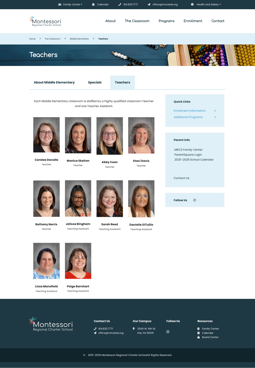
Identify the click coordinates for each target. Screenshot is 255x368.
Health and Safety (202, 4)
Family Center (68, 4)
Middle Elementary (79, 38)
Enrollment (193, 21)
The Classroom (137, 21)
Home (32, 38)
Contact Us (181, 178)
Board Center (208, 337)
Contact (217, 21)
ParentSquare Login (188, 155)
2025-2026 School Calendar (194, 160)
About (110, 21)
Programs (166, 21)
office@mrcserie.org (162, 4)
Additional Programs (188, 117)
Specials (95, 82)
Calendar (100, 4)
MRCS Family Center (188, 150)
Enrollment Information (190, 111)
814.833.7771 (127, 4)
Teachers (122, 82)
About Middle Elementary (54, 82)
